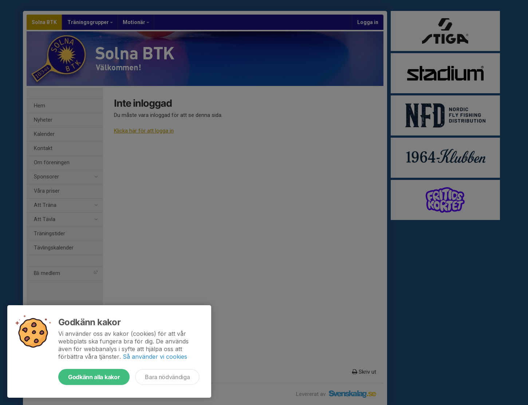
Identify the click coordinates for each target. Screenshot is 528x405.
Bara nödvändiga (167, 377)
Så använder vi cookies (155, 356)
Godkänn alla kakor (94, 377)
